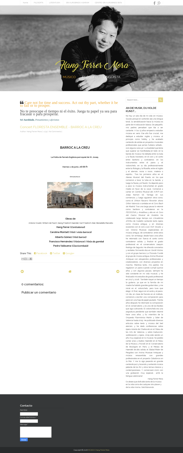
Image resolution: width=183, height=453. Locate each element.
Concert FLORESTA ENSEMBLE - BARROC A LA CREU (61, 127)
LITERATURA (54, 3)
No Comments (55, 131)
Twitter (55, 253)
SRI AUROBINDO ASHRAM (77, 3)
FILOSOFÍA (38, 3)
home (25, 3)
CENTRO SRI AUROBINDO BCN (108, 3)
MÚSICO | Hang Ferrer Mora (98, 450)
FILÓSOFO (90, 77)
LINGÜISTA (111, 77)
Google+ (68, 253)
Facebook (40, 253)
